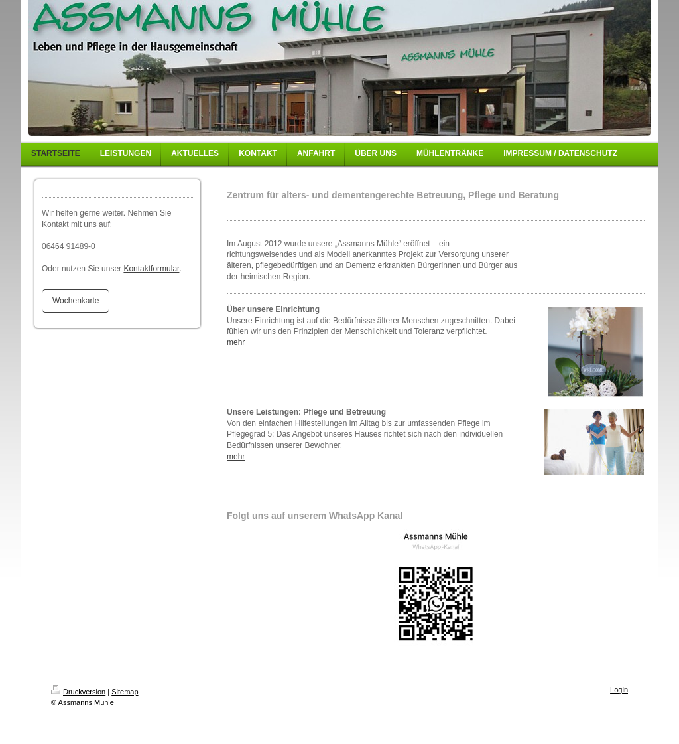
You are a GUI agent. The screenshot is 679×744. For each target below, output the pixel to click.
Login (619, 690)
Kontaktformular (151, 268)
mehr (236, 342)
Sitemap (124, 692)
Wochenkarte (75, 300)
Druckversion (78, 692)
